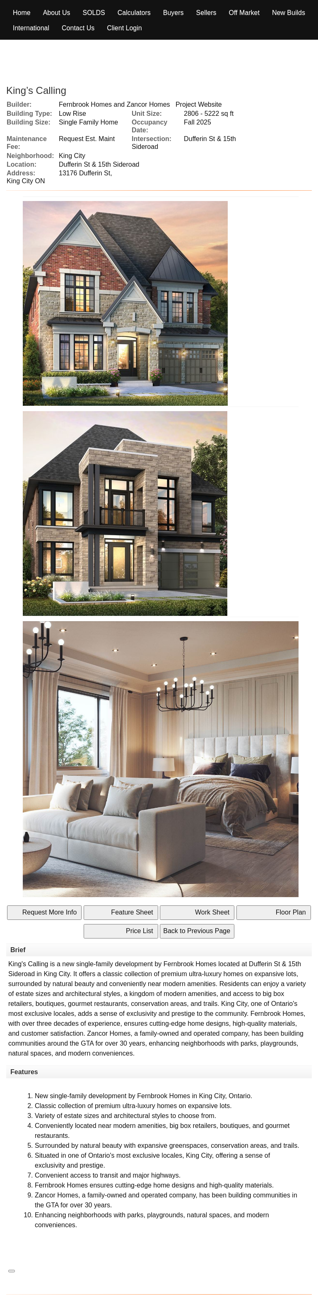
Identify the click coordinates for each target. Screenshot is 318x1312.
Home (22, 12)
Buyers (173, 12)
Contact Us (78, 27)
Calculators (134, 12)
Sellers (206, 12)
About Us (56, 12)
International (31, 27)
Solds (94, 12)
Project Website (199, 104)
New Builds (288, 12)
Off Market (244, 12)
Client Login (124, 27)
